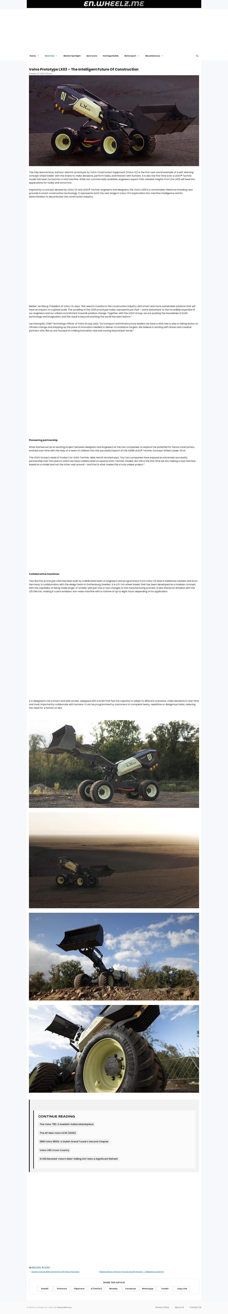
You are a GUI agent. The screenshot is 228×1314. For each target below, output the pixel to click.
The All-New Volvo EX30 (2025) (58, 1133)
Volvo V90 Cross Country (54, 1150)
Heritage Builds (111, 56)
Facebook (130, 1288)
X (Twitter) (96, 1288)
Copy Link (182, 1288)
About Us (179, 1307)
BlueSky (113, 1288)
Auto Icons (91, 56)
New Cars (53, 56)
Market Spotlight (72, 56)
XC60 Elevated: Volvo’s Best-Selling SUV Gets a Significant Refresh (79, 1158)
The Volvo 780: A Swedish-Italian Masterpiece (66, 1124)
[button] (197, 56)
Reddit (44, 1288)
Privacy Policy (162, 1307)
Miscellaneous (155, 56)
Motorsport (133, 56)
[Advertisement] (114, 29)
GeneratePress (64, 1307)
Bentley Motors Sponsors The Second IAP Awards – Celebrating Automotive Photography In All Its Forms (145, 1271)
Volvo (47, 1267)
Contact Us (195, 1307)
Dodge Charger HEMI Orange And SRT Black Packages (55, 1271)
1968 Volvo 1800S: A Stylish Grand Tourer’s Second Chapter (74, 1141)
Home (36, 56)
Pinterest (62, 1288)
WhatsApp (147, 1288)
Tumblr (165, 1288)
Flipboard (79, 1288)
